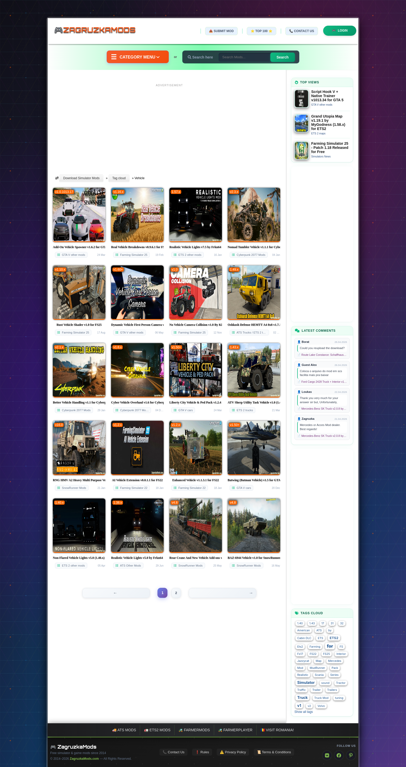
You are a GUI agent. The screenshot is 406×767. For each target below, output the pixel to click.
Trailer (316, 690)
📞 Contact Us (301, 31)
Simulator (306, 682)
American (303, 630)
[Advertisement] (169, 125)
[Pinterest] (351, 755)
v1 (299, 705)
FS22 (313, 654)
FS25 (326, 654)
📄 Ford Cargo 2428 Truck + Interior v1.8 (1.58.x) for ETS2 (322, 381)
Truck (302, 697)
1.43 (312, 623)
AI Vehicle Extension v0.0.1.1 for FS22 (137, 480)
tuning (339, 698)
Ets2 (300, 646)
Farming (315, 646)
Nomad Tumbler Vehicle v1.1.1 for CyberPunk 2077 (254, 247)
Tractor (341, 683)
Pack (335, 668)
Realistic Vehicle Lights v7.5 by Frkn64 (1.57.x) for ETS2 (195, 247)
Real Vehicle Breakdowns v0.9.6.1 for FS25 (137, 247)
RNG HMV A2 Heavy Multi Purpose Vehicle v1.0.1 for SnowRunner (79, 480)
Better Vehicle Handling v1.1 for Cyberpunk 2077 (79, 402)
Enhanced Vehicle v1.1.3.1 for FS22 (195, 480)
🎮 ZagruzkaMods (73, 747)
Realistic (302, 675)
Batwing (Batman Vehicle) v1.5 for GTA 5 (254, 480)
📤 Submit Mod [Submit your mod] (220, 31)
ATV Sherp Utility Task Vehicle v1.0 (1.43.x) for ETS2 (254, 402)
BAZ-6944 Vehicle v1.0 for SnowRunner (254, 558)
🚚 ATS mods (124, 730)
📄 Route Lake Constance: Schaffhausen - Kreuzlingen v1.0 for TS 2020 (322, 354)
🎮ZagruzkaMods (98, 31)
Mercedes (334, 661)
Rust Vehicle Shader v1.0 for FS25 (79, 325)
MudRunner (317, 668)
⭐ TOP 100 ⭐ (261, 31)
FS (341, 646)
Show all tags (303, 712)
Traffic (301, 690)
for (330, 646)
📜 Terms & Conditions (274, 752)
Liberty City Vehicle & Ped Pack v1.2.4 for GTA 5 (195, 402)
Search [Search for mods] (283, 57)
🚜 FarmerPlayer (235, 730)
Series (334, 675)
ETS (320, 638)
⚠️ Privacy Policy (233, 752)
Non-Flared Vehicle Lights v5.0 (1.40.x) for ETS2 (79, 558)
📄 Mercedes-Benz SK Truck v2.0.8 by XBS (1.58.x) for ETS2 (322, 408)
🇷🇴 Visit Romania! (277, 730)
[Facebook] (339, 755)
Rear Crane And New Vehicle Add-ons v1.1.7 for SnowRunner (195, 558)
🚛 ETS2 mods (157, 730)
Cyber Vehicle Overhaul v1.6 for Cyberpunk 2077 (137, 402)
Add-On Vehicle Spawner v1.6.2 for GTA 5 (79, 247)
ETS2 (334, 638)
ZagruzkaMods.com (84, 759)
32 (341, 623)
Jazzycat (303, 661)
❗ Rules (202, 752)
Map (318, 661)
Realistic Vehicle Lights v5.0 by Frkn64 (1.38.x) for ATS (137, 558)
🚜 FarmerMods (194, 730)
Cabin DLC (304, 638)
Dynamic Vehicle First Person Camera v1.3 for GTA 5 (137, 325)
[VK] (327, 755)
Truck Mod (321, 698)
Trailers (332, 690)
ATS (319, 630)
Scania (319, 675)
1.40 (300, 623)
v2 (309, 706)
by (329, 630)
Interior (341, 654)
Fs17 (300, 654)
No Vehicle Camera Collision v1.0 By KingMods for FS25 (195, 325)
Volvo (321, 706)
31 (332, 623)
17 (322, 623)
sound (325, 683)
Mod (300, 668)
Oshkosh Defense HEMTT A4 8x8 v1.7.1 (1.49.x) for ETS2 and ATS (254, 325)
